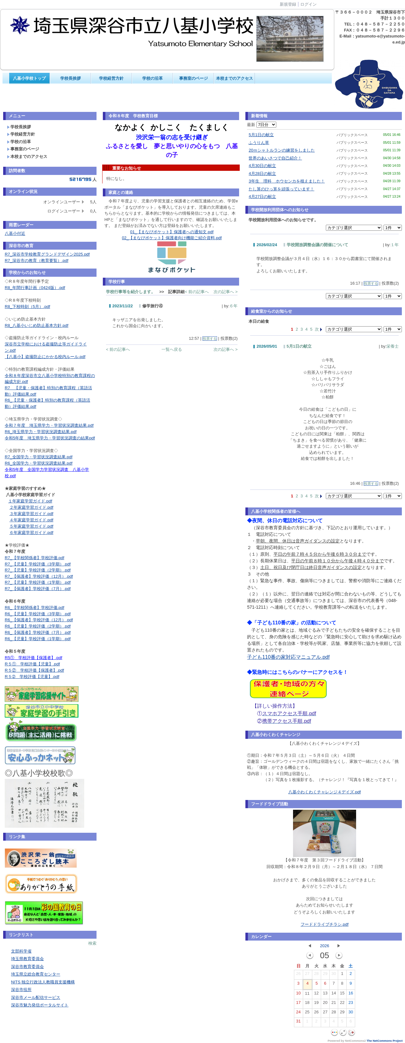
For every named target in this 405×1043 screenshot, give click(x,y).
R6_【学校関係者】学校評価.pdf (34, 607)
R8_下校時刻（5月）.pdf (27, 306)
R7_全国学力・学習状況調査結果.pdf (39, 457)
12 (316, 994)
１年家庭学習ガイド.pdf (30, 501)
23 (351, 1004)
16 (351, 994)
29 (325, 975)
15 (342, 994)
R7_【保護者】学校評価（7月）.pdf (38, 588)
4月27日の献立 (262, 196)
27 (307, 975)
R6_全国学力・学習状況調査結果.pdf (39, 463)
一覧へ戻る (171, 349)
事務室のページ (193, 78)
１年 (394, 244)
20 (325, 1004)
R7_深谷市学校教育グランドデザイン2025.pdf (47, 254)
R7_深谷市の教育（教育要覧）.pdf (36, 260)
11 (307, 995)
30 (334, 975)
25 (307, 1013)
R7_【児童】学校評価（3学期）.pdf (38, 564)
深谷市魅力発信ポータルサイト (39, 1005)
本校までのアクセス (234, 78)
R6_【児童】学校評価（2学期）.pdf (38, 626)
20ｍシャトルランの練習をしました (281, 150)
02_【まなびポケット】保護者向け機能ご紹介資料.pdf (172, 237)
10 (298, 994)
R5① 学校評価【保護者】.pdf (33, 657)
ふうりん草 (259, 142)
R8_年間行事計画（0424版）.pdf (35, 287)
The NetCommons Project (384, 1040)
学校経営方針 (111, 78)
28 (316, 975)
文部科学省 (21, 951)
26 (298, 975)
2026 (324, 945)
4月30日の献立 (262, 165)
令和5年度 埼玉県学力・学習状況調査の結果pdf (50, 438)
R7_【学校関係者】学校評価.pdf (34, 557)
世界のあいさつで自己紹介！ (275, 158)
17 (298, 1004)
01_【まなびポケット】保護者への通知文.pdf (172, 231)
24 (298, 1013)
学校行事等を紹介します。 (130, 291)
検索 (92, 943)
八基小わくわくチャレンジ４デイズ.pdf (324, 792)
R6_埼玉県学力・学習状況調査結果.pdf (41, 431)
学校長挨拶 (70, 78)
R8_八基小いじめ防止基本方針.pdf (36, 325)
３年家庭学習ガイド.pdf (31, 513)
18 (307, 1004)
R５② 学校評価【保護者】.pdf (34, 670)
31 (298, 1022)
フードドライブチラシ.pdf (325, 924)
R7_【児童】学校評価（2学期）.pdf (38, 570)
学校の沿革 (152, 78)
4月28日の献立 (262, 173)
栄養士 (392, 346)
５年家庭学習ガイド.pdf (31, 526)
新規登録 (288, 4)
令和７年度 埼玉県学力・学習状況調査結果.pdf (49, 425)
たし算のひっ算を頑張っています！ (281, 189)
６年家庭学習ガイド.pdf (31, 532)
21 (334, 1004)
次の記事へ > (226, 291)
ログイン (308, 4)
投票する (210, 338)
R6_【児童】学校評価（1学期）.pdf (38, 638)
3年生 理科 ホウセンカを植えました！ (287, 181)
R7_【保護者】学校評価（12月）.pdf (39, 576)
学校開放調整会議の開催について (317, 244)
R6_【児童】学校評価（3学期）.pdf (38, 613)
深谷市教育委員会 (27, 966)
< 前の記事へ (197, 291)
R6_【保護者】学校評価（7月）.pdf (38, 632)
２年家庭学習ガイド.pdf (31, 507)
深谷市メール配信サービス (35, 997)
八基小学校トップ (29, 78)
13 (325, 994)
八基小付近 (15, 233)
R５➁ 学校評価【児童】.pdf (32, 676)
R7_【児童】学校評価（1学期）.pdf (38, 582)
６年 (233, 306)
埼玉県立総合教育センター (35, 974)
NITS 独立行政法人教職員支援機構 (43, 982)
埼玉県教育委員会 (27, 958)
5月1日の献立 (261, 134)
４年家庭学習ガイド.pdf (31, 520)
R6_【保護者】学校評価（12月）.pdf (39, 619)
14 (334, 994)
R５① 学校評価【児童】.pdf (32, 664)
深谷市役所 (21, 989)
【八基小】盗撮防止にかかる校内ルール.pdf (45, 356)
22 (342, 1004)
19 (316, 1004)
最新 (261, 124)
